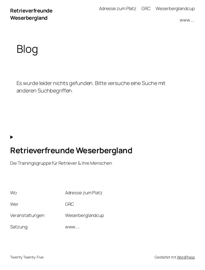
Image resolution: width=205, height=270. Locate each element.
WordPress (186, 257)
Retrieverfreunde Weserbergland (31, 14)
